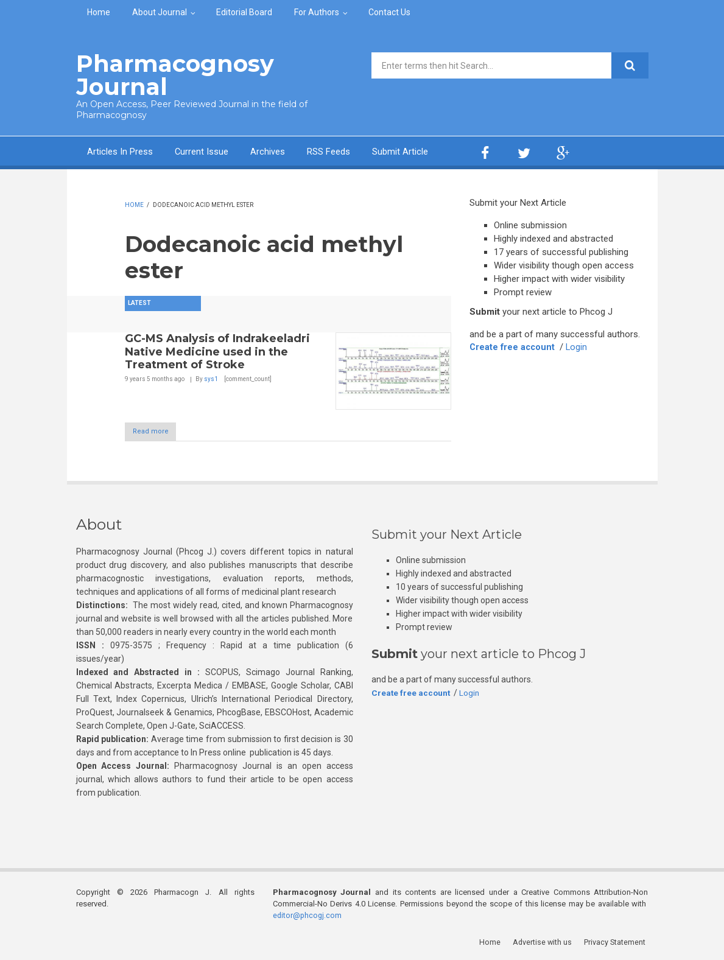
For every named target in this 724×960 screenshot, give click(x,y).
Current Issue (202, 150)
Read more (157, 431)
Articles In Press (120, 150)
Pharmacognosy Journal (169, 74)
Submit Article (401, 150)
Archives (268, 150)
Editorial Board (244, 12)
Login (579, 346)
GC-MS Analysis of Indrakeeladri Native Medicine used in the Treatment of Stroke (217, 350)
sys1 (211, 377)
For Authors (316, 12)
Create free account (513, 346)
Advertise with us (545, 941)
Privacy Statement (617, 941)
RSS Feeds (329, 150)
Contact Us (389, 12)
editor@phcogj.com (308, 915)
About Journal (159, 12)
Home (98, 12)
